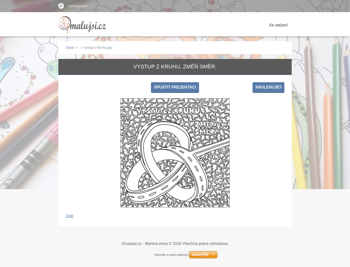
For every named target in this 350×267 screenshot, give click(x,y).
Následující (268, 87)
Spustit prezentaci (175, 87)
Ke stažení (278, 25)
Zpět (69, 216)
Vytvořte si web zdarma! (171, 255)
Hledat (61, 5)
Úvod (70, 47)
